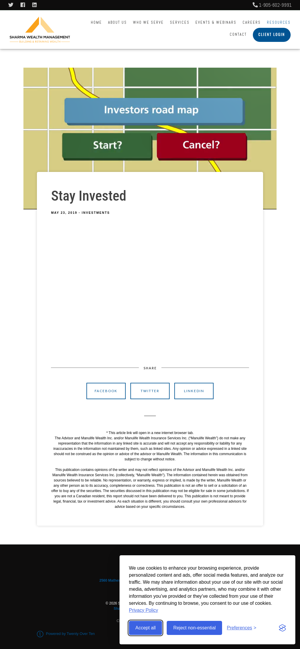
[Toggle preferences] (241, 627)
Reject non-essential (194, 627)
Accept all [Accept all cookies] (145, 627)
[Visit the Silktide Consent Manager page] (282, 627)
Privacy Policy (143, 610)
